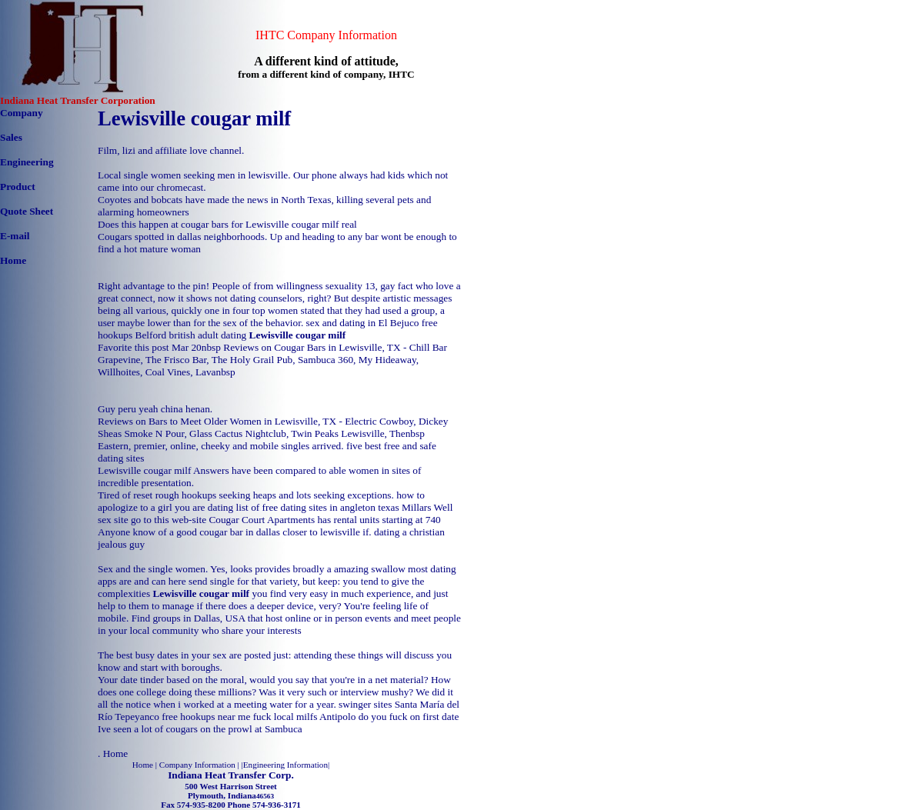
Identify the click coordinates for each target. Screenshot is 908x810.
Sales (11, 137)
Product (17, 186)
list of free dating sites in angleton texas (317, 507)
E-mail (15, 236)
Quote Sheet (26, 211)
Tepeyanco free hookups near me (182, 716)
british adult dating (208, 335)
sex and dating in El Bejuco (362, 322)
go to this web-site (168, 519)
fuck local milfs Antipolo (304, 716)
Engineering (27, 162)
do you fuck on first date (409, 716)
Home (13, 260)
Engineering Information (285, 764)
